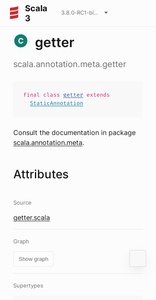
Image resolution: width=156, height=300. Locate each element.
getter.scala (31, 217)
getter (73, 94)
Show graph (33, 259)
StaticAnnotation (56, 103)
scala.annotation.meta (47, 142)
